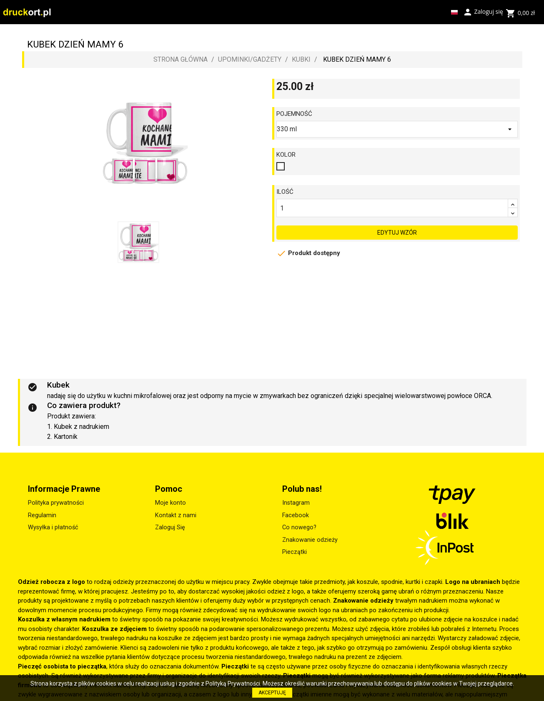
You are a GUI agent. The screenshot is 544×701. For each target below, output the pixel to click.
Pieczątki (294, 552)
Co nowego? (299, 527)
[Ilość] (392, 208)
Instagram (296, 502)
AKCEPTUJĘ (272, 693)
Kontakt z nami (175, 515)
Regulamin (42, 515)
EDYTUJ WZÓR (397, 228)
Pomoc (168, 489)
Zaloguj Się (170, 527)
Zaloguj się (483, 11)
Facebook (295, 515)
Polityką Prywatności (233, 683)
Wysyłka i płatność (53, 527)
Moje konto (170, 502)
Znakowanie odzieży (310, 539)
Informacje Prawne (64, 489)
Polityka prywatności (56, 502)
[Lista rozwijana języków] (454, 12)
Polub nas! (302, 489)
